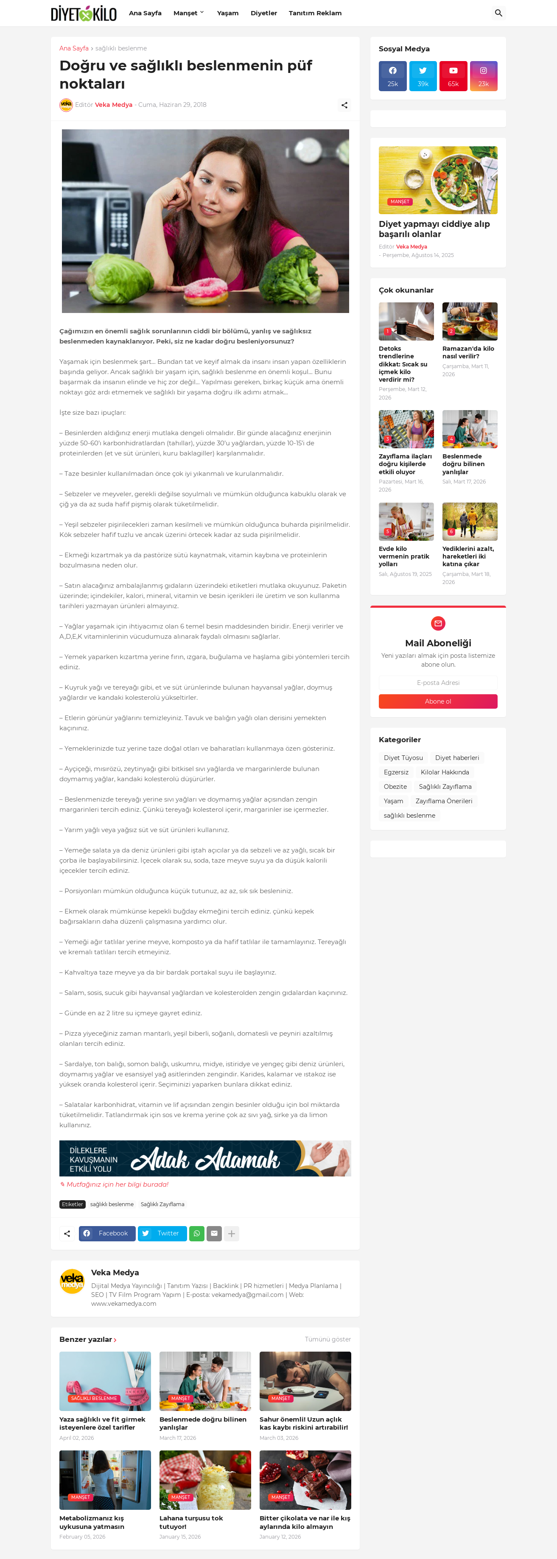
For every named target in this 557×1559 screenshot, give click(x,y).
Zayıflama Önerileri (444, 801)
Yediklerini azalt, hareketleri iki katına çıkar (468, 556)
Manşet (186, 13)
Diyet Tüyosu (403, 758)
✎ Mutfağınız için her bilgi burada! (113, 1184)
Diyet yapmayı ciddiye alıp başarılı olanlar (434, 229)
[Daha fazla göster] (231, 1233)
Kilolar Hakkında (445, 772)
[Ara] (499, 13)
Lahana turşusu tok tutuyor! (191, 1522)
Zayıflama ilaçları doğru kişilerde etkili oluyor (405, 464)
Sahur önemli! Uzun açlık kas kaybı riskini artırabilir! (304, 1423)
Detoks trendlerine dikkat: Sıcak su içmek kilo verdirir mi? (403, 364)
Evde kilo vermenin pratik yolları (404, 556)
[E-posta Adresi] (438, 683)
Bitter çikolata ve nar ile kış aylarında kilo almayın (305, 1522)
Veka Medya (115, 1272)
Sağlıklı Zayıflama (163, 1204)
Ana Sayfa (145, 13)
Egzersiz (396, 772)
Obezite (395, 787)
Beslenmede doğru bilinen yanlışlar (203, 1423)
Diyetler (264, 13)
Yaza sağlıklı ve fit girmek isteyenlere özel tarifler (102, 1423)
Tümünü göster (328, 1339)
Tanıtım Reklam (315, 13)
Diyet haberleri (457, 758)
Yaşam (228, 13)
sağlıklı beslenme (121, 48)
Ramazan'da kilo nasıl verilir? (468, 352)
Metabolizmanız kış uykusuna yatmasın (91, 1522)
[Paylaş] (344, 105)
